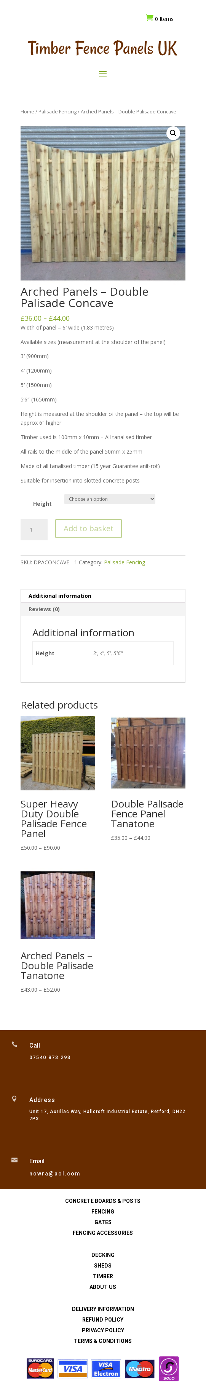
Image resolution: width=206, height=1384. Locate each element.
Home (27, 111)
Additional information (60, 595)
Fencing (102, 1212)
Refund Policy (102, 1320)
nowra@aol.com (55, 1174)
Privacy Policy (103, 1330)
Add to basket (88, 528)
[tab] (103, 596)
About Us (102, 1287)
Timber (103, 1276)
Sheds (103, 1266)
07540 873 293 (50, 1057)
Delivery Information (103, 1309)
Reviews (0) (44, 609)
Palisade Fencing (57, 111)
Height (42, 503)
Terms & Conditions (103, 1341)
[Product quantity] (34, 529)
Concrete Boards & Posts (103, 1201)
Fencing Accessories (103, 1233)
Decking (103, 1255)
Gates (103, 1222)
